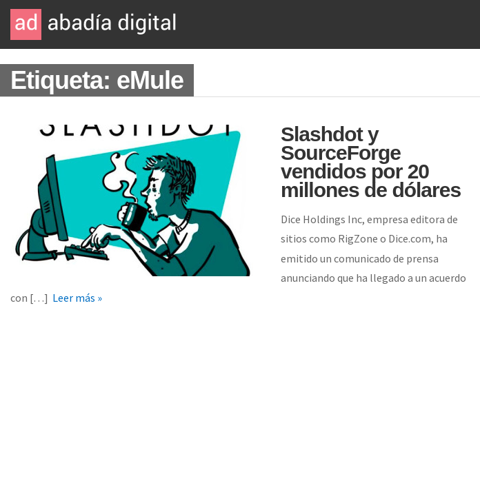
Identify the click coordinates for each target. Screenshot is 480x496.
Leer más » (77, 297)
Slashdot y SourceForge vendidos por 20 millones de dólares (371, 162)
